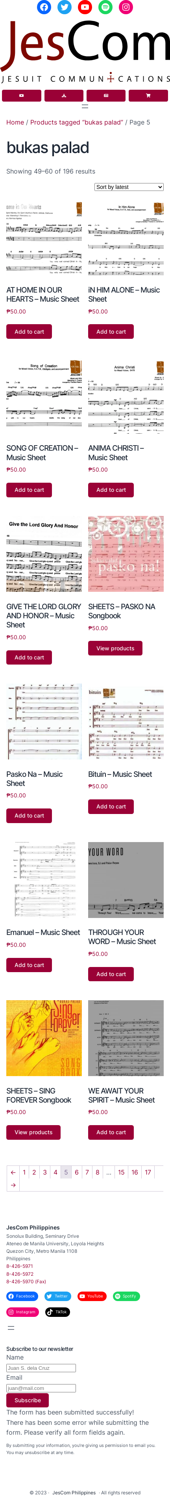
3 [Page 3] (45, 1172)
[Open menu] (85, 106)
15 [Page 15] (121, 1172)
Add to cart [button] (29, 331)
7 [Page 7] (87, 1172)
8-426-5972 (19, 1274)
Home (15, 122)
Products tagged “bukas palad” (76, 122)
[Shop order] (129, 187)
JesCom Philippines (33, 1227)
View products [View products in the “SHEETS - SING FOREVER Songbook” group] (34, 1132)
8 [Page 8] (98, 1172)
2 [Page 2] (34, 1172)
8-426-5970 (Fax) (26, 1281)
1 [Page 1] (24, 1172)
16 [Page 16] (134, 1172)
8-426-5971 (19, 1266)
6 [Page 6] (77, 1172)
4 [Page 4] (55, 1172)
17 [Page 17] (148, 1172)
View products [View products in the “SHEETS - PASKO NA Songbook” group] (115, 648)
